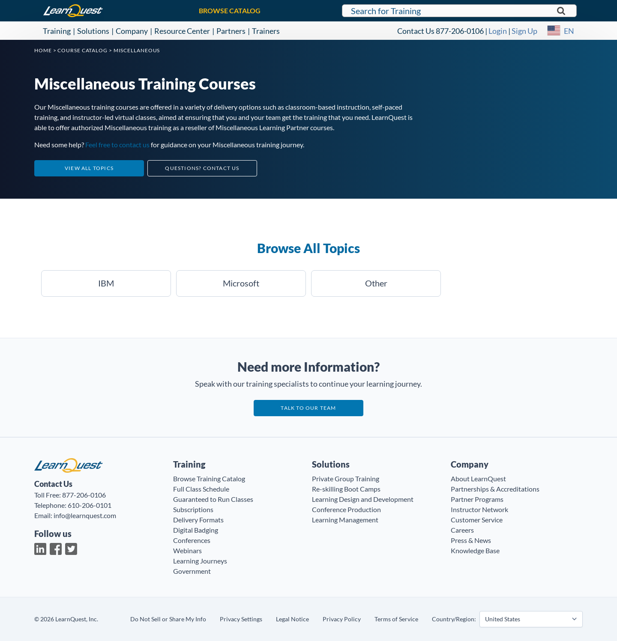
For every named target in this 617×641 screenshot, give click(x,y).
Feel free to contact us (117, 144)
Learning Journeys (200, 561)
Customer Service (477, 520)
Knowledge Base (475, 550)
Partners (231, 31)
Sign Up (524, 31)
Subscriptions (193, 509)
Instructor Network (479, 509)
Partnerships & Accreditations (495, 489)
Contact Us (415, 31)
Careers (462, 530)
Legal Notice (292, 619)
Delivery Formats (198, 520)
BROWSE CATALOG (230, 10)
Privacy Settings (241, 619)
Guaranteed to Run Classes (213, 499)
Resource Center (182, 31)
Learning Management (345, 520)
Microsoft (241, 283)
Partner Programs (477, 499)
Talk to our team (308, 408)
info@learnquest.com (85, 515)
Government (192, 571)
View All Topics (89, 168)
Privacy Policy (342, 619)
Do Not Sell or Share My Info (168, 619)
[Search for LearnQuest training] (459, 10)
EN (569, 31)
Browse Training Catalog (209, 478)
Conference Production (346, 509)
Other (376, 283)
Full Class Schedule (201, 489)
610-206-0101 (89, 505)
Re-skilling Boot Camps (346, 489)
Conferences (191, 540)
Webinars (187, 550)
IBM (106, 283)
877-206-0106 (460, 31)
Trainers (266, 31)
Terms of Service (396, 619)
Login (497, 31)
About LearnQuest (478, 478)
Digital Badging (195, 530)
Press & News (471, 540)
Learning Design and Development (362, 499)
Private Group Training (345, 478)
